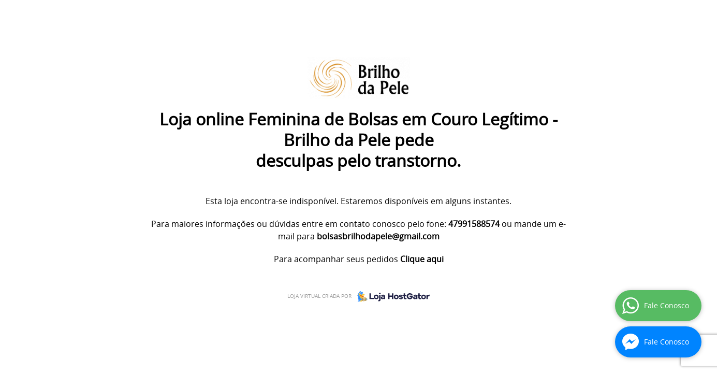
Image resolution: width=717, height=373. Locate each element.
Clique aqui (422, 259)
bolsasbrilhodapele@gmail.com (378, 236)
